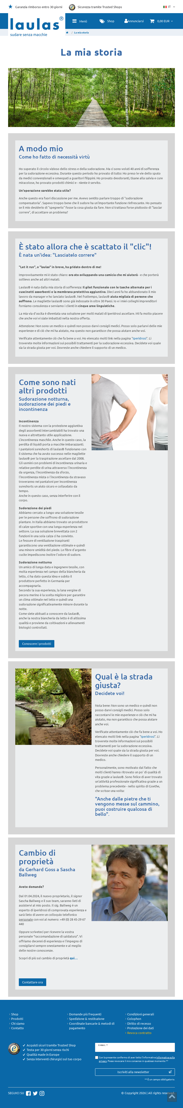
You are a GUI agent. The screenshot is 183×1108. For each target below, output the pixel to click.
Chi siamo (16, 1023)
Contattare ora (32, 982)
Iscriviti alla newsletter (144, 1072)
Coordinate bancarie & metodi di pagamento (90, 1025)
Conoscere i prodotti (36, 643)
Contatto (16, 1028)
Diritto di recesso (137, 1023)
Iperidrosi (139, 338)
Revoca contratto (138, 1032)
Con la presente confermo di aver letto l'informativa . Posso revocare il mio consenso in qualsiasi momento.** (137, 1059)
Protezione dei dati (139, 1028)
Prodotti (15, 1018)
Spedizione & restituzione (85, 1018)
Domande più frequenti (83, 1014)
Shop (13, 1014)
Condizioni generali (139, 1014)
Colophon (132, 1018)
